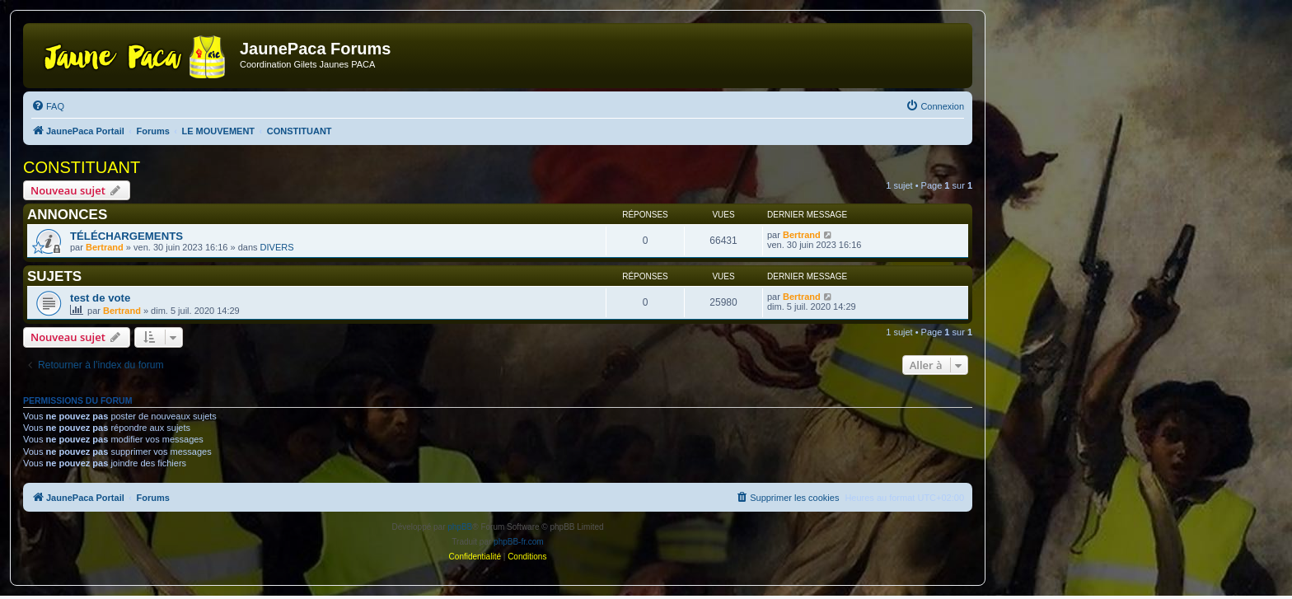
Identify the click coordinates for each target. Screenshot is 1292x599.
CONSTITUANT (81, 167)
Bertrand (105, 247)
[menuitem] (47, 106)
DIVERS (277, 247)
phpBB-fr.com (519, 541)
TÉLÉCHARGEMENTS (126, 236)
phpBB (459, 526)
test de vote (100, 298)
